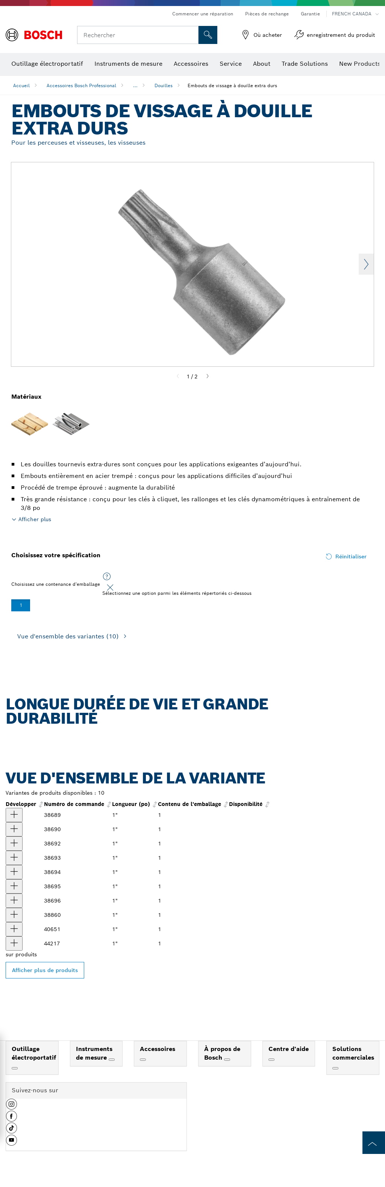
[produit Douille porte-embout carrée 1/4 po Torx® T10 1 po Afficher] (14, 815)
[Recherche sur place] (208, 35)
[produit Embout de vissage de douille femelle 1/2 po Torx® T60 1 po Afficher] (14, 943)
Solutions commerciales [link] (353, 1053)
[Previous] (178, 376)
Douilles (164, 85)
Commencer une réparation (202, 14)
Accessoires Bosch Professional (81, 85)
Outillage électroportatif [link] (34, 1053)
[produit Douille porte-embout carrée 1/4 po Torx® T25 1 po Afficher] (14, 843)
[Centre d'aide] (271, 1059)
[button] (11, 1107)
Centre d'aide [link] (288, 1049)
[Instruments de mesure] (112, 1059)
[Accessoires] (143, 1059)
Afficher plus (34, 519)
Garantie (310, 14)
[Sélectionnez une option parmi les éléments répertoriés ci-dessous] (106, 576)
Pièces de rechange (267, 14)
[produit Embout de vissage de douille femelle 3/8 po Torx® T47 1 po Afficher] (14, 929)
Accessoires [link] (157, 1049)
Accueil (21, 85)
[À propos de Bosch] (227, 1059)
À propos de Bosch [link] (222, 1053)
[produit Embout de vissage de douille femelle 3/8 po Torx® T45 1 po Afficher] (14, 901)
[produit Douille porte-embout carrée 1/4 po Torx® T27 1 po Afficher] (14, 858)
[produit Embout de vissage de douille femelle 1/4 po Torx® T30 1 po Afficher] (14, 872)
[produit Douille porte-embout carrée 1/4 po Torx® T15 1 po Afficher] (14, 829)
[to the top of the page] (373, 1142)
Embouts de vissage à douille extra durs (232, 85)
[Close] (110, 587)
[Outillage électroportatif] (15, 1068)
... (135, 85)
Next (366, 264)
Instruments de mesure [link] (94, 1053)
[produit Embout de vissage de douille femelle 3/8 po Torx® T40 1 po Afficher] (14, 886)
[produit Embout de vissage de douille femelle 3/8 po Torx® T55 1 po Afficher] (14, 915)
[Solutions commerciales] (335, 1068)
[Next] (207, 376)
